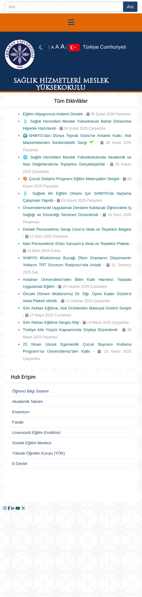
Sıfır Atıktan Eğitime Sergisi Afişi (51, 322)
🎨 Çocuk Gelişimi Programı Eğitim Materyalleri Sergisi (71, 178)
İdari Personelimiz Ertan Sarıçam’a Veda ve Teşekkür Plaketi (76, 243)
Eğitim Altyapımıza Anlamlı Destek (53, 114)
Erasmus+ (21, 412)
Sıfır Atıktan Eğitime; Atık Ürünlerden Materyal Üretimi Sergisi (77, 308)
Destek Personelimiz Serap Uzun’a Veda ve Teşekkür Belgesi (77, 229)
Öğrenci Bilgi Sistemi (30, 391)
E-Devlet (19, 463)
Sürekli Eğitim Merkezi (31, 443)
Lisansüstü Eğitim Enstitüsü (36, 432)
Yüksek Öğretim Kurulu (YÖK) (38, 453)
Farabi (17, 422)
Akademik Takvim (27, 401)
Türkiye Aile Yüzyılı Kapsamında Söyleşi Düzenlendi (71, 329)
